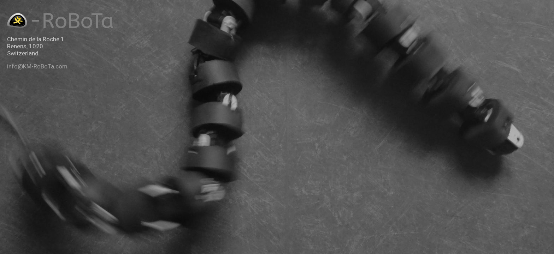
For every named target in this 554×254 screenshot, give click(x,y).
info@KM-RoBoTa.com (37, 66)
